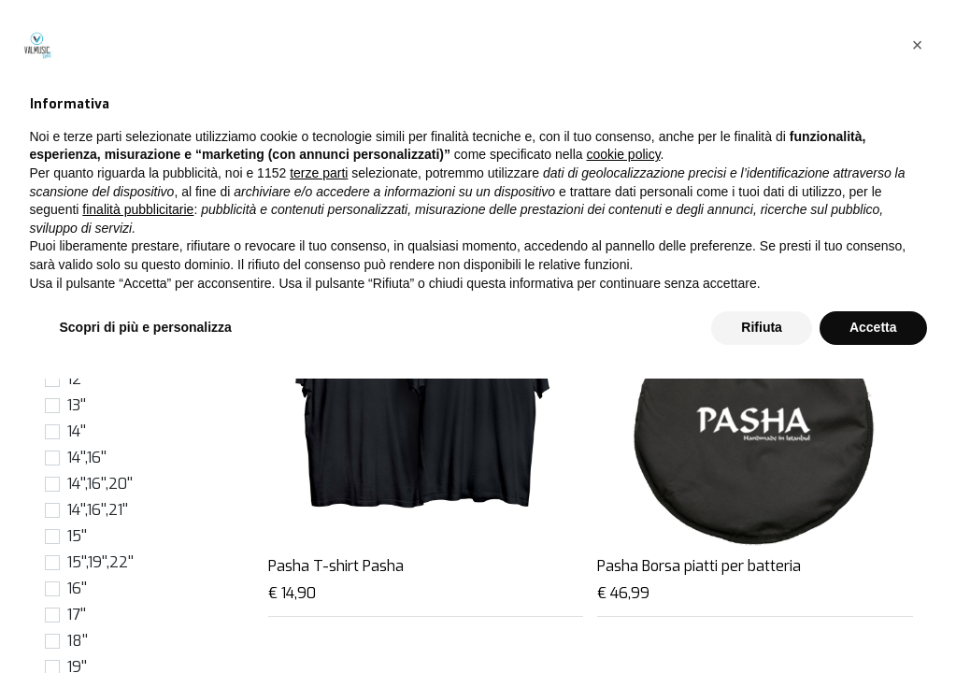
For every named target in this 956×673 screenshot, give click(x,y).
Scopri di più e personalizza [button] (146, 621)
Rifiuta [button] (761, 621)
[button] (828, 147)
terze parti (319, 467)
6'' (74, 274)
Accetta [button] (873, 621)
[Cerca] (639, 147)
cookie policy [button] (623, 449)
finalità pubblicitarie (137, 503)
